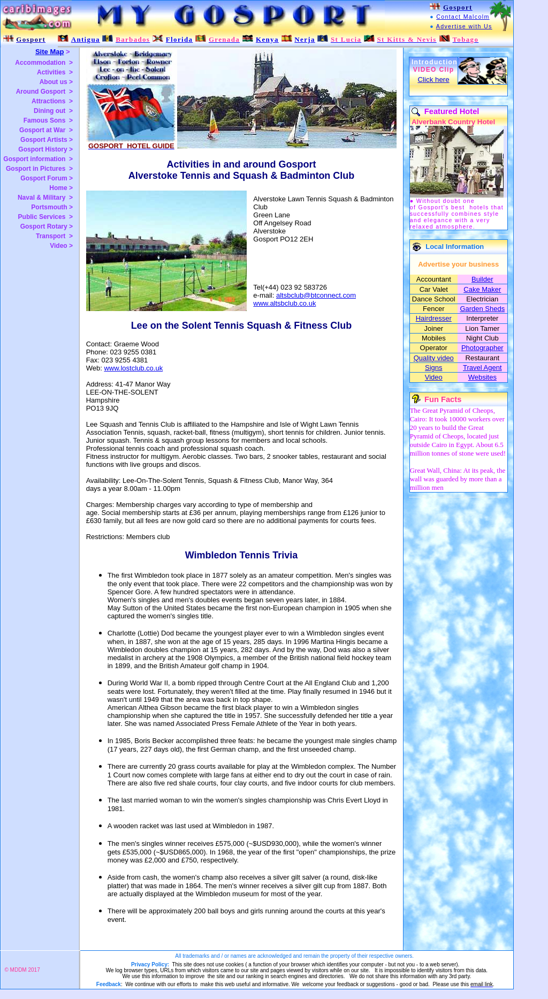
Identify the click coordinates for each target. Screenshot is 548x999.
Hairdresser (434, 318)
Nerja (304, 39)
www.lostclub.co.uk (133, 368)
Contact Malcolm (462, 16)
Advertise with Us (464, 26)
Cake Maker (482, 289)
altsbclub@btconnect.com (316, 295)
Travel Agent (482, 368)
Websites (482, 377)
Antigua (85, 39)
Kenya (267, 39)
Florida (179, 39)
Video (434, 377)
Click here (433, 79)
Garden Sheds (482, 309)
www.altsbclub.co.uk (284, 303)
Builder (482, 279)
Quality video (434, 358)
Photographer (482, 348)
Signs (434, 368)
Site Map (49, 52)
